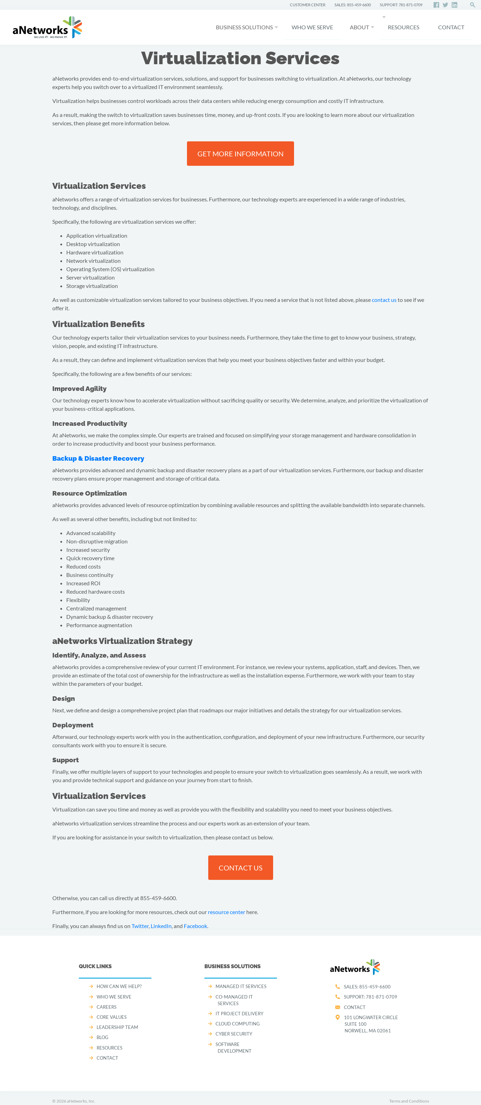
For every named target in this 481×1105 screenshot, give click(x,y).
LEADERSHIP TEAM (117, 1027)
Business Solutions (244, 27)
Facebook (195, 925)
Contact (355, 1007)
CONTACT (451, 27)
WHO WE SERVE (312, 27)
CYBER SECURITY (234, 1034)
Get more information (240, 153)
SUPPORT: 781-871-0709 (401, 4)
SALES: (367, 986)
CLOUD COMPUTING (238, 1023)
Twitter (140, 925)
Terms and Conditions (409, 1101)
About (359, 27)
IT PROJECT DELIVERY (239, 1013)
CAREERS (107, 1007)
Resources (403, 27)
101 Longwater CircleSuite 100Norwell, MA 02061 (371, 1024)
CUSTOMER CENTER (307, 4)
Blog (102, 1037)
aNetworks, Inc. (81, 1101)
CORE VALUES (112, 1017)
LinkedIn (161, 925)
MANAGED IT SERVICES (241, 986)
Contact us (241, 867)
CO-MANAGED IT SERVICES (234, 1000)
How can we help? (119, 986)
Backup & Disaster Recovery (98, 458)
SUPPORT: (370, 997)
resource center (226, 912)
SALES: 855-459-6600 (353, 4)
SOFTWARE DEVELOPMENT (233, 1047)
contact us (384, 299)
